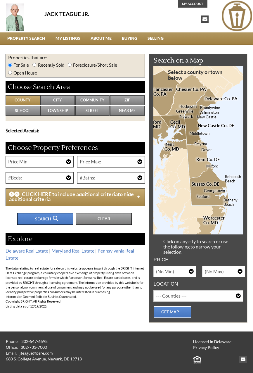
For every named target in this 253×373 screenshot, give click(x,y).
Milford (212, 166)
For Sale (21, 65)
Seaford (203, 197)
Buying (129, 38)
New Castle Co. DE (216, 125)
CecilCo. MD (177, 124)
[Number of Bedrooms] (40, 178)
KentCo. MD (171, 146)
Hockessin (188, 107)
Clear (104, 218)
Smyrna (200, 144)
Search (46, 218)
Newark (186, 117)
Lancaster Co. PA (163, 91)
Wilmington (209, 112)
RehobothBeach (233, 179)
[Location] (198, 296)
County (23, 100)
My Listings (68, 38)
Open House (25, 72)
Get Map (170, 312)
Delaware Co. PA (221, 98)
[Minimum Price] (40, 161)
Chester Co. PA (191, 89)
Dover (206, 150)
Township (57, 110)
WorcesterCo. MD (214, 220)
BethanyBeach (230, 202)
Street (92, 110)
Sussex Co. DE (205, 184)
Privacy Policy (206, 348)
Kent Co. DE (208, 159)
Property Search (26, 38)
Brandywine (210, 108)
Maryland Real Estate (72, 250)
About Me (101, 38)
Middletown (199, 134)
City (57, 100)
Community (92, 100)
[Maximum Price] (111, 161)
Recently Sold (51, 65)
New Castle (206, 117)
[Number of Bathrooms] (111, 178)
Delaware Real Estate (27, 250)
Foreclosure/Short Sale (95, 65)
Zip (127, 100)
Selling (156, 38)
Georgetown (214, 191)
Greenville (184, 111)
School (22, 110)
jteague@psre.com (36, 353)
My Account (192, 4)
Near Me (127, 110)
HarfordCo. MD (154, 124)
